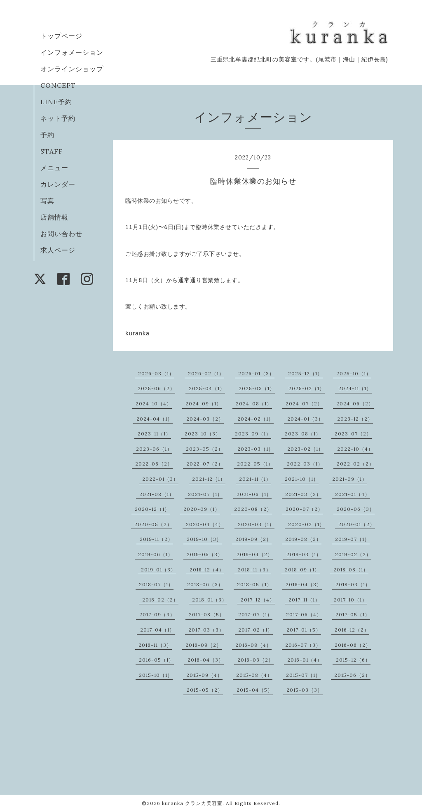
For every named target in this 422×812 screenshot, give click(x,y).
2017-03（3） (206, 630)
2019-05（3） (205, 554)
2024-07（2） (304, 403)
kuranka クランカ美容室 (192, 803)
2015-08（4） (254, 675)
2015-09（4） (204, 675)
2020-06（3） (356, 509)
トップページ (61, 36)
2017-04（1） (157, 630)
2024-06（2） (355, 403)
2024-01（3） (305, 419)
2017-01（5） (303, 630)
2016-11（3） (155, 645)
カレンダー (57, 184)
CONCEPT (58, 85)
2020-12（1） (152, 509)
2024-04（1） (154, 419)
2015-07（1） (303, 675)
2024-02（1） (255, 419)
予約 (47, 135)
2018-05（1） (254, 584)
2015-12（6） (353, 660)
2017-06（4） (304, 614)
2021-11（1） (255, 479)
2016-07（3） (303, 645)
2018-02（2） (160, 600)
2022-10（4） (355, 449)
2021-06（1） (254, 494)
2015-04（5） (255, 690)
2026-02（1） (206, 373)
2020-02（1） (306, 524)
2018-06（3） (205, 584)
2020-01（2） (356, 524)
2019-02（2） (353, 554)
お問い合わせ (61, 233)
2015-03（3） (304, 690)
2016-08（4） (253, 645)
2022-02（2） (355, 464)
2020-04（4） (205, 524)
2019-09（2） (253, 539)
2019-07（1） (352, 539)
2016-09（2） (203, 645)
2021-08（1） (156, 494)
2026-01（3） (256, 373)
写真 (47, 201)
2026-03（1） (156, 373)
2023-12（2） (355, 419)
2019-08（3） (303, 539)
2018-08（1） (350, 569)
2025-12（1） (305, 373)
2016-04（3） (206, 660)
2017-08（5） (207, 614)
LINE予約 (56, 102)
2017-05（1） (352, 614)
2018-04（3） (304, 584)
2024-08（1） (254, 403)
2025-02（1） (306, 388)
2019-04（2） (255, 554)
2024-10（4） (154, 403)
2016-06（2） (353, 645)
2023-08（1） (303, 434)
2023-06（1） (154, 449)
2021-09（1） (349, 479)
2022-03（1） (305, 464)
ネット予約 (57, 118)
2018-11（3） (254, 569)
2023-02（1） (305, 449)
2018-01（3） (209, 600)
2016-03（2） (255, 660)
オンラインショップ (71, 69)
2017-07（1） (255, 614)
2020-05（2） (153, 524)
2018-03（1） (352, 584)
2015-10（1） (156, 675)
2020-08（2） (253, 509)
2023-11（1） (154, 434)
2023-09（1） (253, 434)
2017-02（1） (255, 630)
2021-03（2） (303, 494)
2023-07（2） (353, 434)
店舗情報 (54, 217)
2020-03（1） (256, 524)
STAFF (51, 151)
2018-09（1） (302, 569)
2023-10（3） (203, 434)
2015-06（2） (352, 675)
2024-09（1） (203, 403)
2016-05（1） (156, 660)
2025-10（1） (353, 373)
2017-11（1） (304, 600)
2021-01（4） (352, 494)
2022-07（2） (204, 464)
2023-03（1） (255, 449)
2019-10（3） (204, 539)
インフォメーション (71, 52)
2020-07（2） (304, 509)
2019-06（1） (155, 554)
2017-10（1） (350, 600)
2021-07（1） (205, 494)
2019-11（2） (156, 539)
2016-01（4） (304, 660)
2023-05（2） (204, 449)
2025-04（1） (207, 388)
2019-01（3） (158, 569)
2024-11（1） (355, 388)
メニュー (54, 168)
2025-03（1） (257, 388)
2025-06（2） (156, 388)
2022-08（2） (154, 464)
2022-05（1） (255, 464)
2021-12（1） (208, 479)
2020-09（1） (201, 509)
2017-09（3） (157, 614)
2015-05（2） (205, 690)
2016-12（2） (352, 630)
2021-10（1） (302, 479)
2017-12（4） (258, 600)
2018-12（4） (207, 569)
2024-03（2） (205, 419)
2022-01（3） (160, 479)
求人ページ (57, 250)
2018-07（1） (156, 584)
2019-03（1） (303, 554)
